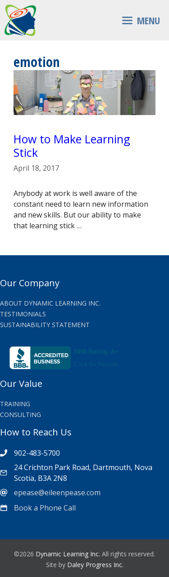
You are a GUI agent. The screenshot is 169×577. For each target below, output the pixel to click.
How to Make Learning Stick (72, 145)
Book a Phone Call (45, 508)
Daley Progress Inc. (95, 564)
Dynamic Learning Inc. (68, 554)
